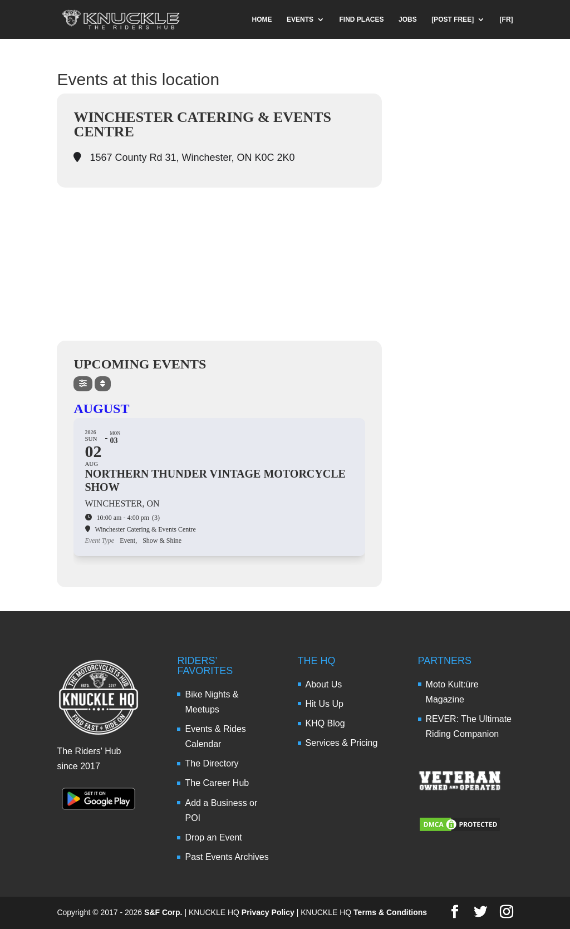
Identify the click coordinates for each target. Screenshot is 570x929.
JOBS (408, 19)
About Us (324, 684)
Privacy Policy (268, 912)
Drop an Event (213, 837)
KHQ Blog (325, 723)
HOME (262, 19)
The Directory (211, 763)
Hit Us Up (324, 704)
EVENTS (300, 19)
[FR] (506, 19)
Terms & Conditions (390, 912)
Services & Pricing (342, 743)
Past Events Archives (226, 857)
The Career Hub (217, 783)
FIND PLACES (362, 19)
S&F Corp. (163, 912)
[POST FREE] (452, 19)
